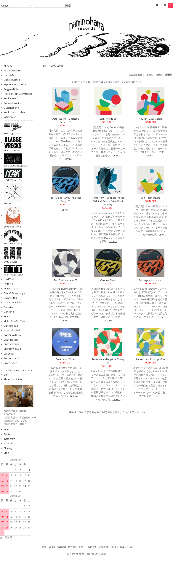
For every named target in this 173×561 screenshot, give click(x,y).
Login (52, 546)
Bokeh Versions (13, 226)
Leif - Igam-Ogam (150, 197)
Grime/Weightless (14, 302)
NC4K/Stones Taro (14, 180)
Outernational (12, 107)
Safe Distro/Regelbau (16, 165)
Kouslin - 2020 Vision (150, 118)
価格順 (159, 74)
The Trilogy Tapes (14, 274)
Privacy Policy (76, 546)
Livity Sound (57, 65)
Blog (6, 452)
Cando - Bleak (108, 280)
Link (6, 374)
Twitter (7, 434)
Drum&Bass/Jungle (14, 293)
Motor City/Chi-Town (15, 321)
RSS (122, 546)
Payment (91, 546)
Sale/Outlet (10, 363)
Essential (9, 353)
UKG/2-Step (10, 297)
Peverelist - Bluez (65, 359)
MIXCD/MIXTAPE (13, 349)
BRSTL (7, 316)
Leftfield (8, 284)
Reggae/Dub (11, 89)
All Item (8, 66)
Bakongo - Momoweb (150, 280)
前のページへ (78, 81)
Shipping (103, 546)
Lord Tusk (9, 279)
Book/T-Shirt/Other (14, 112)
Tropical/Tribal (12, 330)
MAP (6, 429)
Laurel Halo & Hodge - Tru (150, 359)
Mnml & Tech (11, 288)
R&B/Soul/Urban (13, 335)
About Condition (13, 379)
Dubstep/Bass (12, 79)
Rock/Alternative (13, 103)
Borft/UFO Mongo (13, 243)
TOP (45, 65)
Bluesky (8, 448)
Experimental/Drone (15, 84)
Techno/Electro (12, 70)
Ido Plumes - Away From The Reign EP (65, 199)
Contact (61, 546)
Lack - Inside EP (108, 118)
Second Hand (11, 358)
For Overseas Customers (18, 370)
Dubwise (9, 307)
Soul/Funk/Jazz (12, 98)
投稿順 (149, 74)
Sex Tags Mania (13, 133)
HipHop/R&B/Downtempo (18, 93)
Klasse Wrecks (12, 150)
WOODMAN (10, 117)
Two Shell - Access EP (66, 280)
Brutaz (7, 203)
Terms (114, 546)
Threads (8, 443)
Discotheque (11, 325)
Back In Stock (11, 339)
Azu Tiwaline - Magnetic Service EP (65, 120)
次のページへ (137, 81)
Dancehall (9, 311)
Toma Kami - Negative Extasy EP (108, 361)
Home (43, 546)
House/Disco (11, 75)
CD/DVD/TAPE (11, 344)
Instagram (9, 438)
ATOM (130, 546)
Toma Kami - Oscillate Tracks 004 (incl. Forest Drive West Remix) (108, 201)
